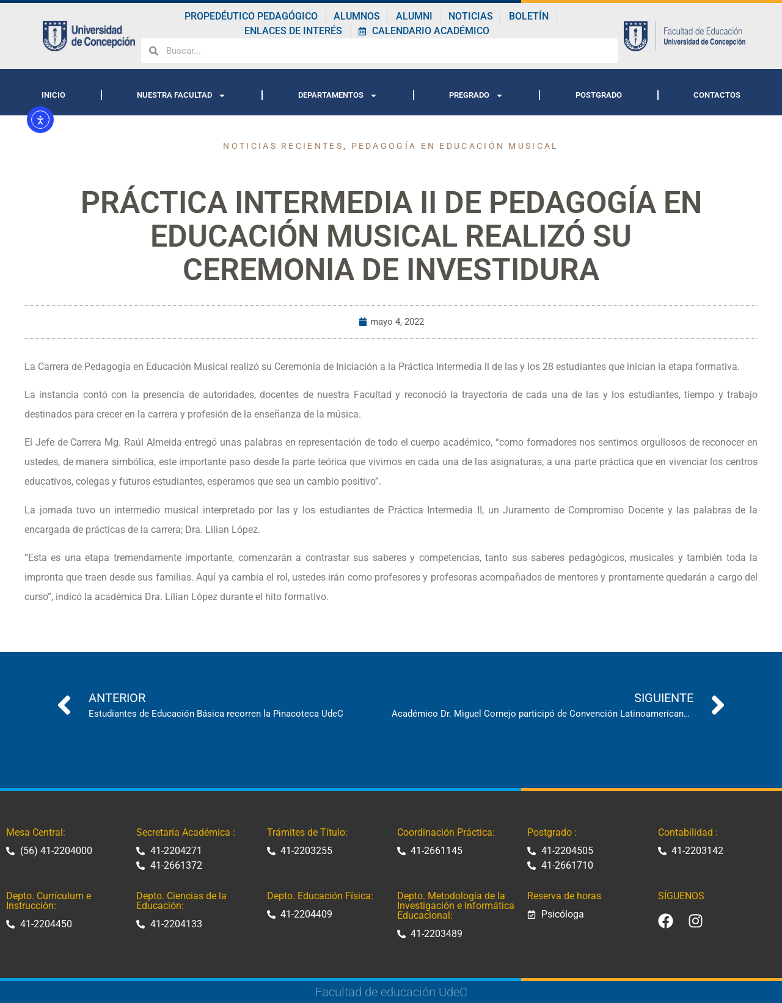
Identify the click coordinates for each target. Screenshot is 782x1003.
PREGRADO (476, 95)
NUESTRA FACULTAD (181, 95)
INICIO (53, 95)
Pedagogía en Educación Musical (455, 146)
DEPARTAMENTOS (338, 95)
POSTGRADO (599, 95)
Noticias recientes (283, 146)
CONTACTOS (716, 95)
